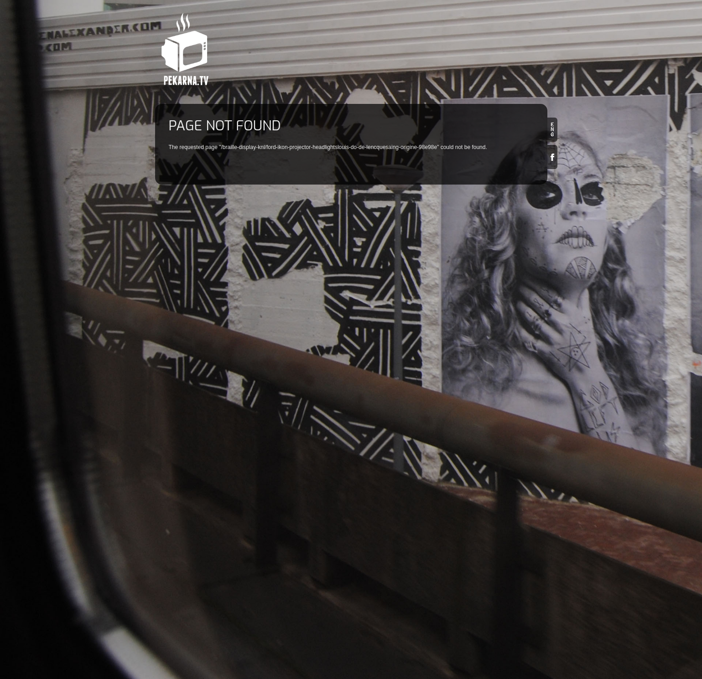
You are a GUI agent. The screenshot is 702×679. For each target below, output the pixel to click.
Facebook (552, 157)
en (552, 130)
